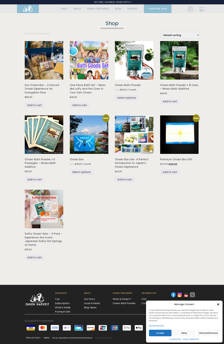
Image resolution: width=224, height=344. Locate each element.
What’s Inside (62, 307)
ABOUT (73, 8)
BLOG (114, 8)
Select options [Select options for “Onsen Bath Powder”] (126, 98)
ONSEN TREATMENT (94, 8)
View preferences (208, 333)
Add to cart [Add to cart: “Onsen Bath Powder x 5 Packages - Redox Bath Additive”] (34, 179)
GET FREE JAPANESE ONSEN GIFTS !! (112, 2)
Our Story (89, 299)
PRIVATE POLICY (33, 338)
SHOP (60, 8)
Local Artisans (92, 303)
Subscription (62, 303)
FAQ (144, 299)
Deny (184, 333)
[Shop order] (180, 35)
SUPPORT (128, 8)
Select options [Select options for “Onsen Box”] (81, 172)
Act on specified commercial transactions (72, 338)
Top (57, 299)
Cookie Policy (175, 339)
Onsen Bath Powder (124, 303)
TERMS (46, 338)
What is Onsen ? (122, 299)
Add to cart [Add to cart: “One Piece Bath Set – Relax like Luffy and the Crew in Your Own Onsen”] (79, 105)
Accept (160, 333)
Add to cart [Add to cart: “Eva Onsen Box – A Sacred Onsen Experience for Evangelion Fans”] (34, 105)
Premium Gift (62, 311)
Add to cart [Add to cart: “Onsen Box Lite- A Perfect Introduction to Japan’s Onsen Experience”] (124, 179)
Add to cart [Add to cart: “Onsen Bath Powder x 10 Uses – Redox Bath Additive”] (170, 101)
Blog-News (90, 307)
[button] (218, 304)
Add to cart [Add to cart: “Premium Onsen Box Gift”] (170, 172)
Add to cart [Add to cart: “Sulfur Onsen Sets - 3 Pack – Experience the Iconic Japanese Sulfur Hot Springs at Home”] (34, 257)
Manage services (156, 325)
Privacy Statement (191, 339)
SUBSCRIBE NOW (153, 8)
